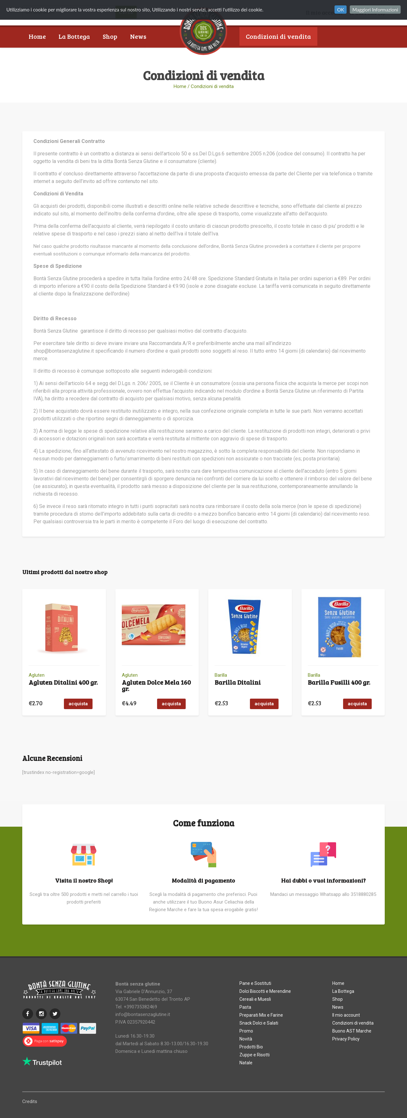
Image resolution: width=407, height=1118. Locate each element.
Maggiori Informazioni (375, 9)
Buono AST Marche (274, 55)
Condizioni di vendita (278, 36)
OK (340, 9)
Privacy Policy (346, 1038)
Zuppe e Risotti (254, 1054)
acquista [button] (78, 704)
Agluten (37, 675)
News (138, 36)
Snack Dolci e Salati (258, 1023)
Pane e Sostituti (255, 983)
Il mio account (346, 1015)
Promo (246, 1030)
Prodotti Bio (251, 1046)
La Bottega (74, 36)
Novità (245, 1038)
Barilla (221, 675)
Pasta (245, 1007)
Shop (110, 36)
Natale (245, 1062)
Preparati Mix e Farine (261, 1015)
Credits (29, 1101)
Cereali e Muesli (255, 999)
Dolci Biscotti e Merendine (265, 991)
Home (37, 36)
